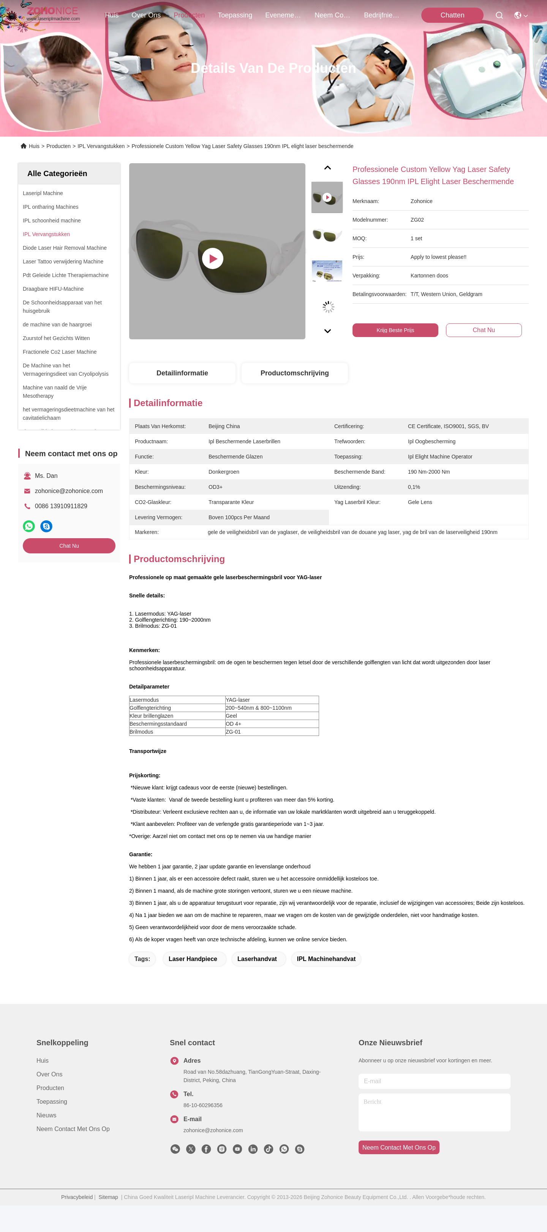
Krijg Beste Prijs (395, 330)
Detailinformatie (182, 373)
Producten (58, 146)
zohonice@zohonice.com (69, 491)
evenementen (283, 15)
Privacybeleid (77, 1224)
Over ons (49, 1101)
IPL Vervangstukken (101, 146)
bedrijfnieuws (382, 15)
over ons (146, 15)
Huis (112, 15)
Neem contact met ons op (73, 1155)
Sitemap (108, 1224)
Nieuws (46, 1142)
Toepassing (51, 1128)
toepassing (235, 15)
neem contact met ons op (333, 15)
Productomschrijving (295, 373)
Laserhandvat (257, 985)
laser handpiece (193, 985)
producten (189, 15)
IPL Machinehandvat (326, 985)
